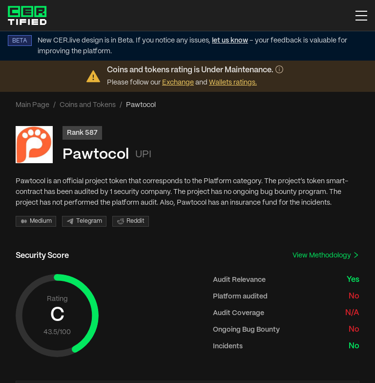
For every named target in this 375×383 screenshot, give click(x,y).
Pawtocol (95, 155)
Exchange (178, 82)
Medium (36, 221)
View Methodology (325, 255)
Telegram (84, 221)
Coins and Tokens (88, 105)
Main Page (32, 105)
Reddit (131, 221)
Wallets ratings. (233, 82)
